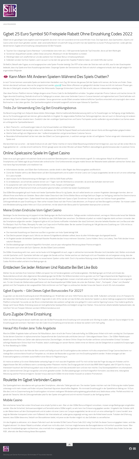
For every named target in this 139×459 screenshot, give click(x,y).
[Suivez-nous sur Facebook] (130, 448)
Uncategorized (9, 24)
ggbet (58, 85)
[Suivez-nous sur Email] (134, 448)
